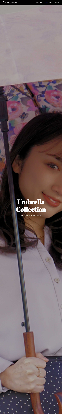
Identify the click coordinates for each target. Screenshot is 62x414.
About (41, 2)
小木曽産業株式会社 (11, 2)
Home (37, 2)
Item (46, 2)
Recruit (51, 2)
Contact (57, 2)
